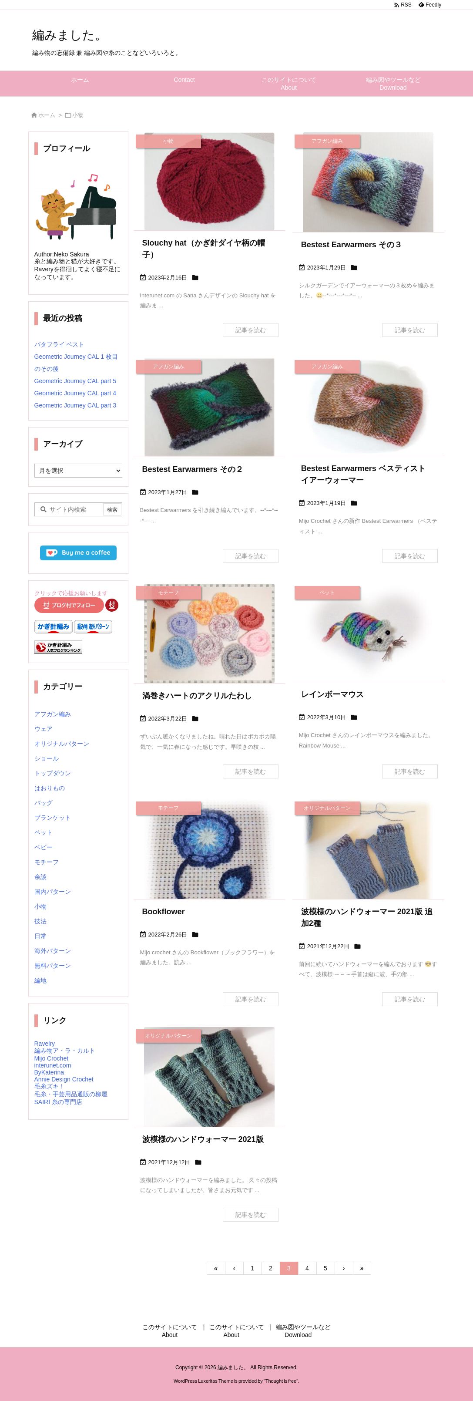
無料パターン (52, 965)
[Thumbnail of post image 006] (368, 183)
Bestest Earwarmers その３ (351, 244)
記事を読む (250, 330)
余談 (40, 876)
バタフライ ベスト (59, 344)
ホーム (46, 115)
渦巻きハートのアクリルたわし (197, 695)
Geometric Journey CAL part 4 (75, 393)
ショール (46, 758)
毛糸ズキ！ (49, 1086)
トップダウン (52, 773)
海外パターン (52, 950)
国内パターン (52, 891)
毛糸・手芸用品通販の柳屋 (70, 1094)
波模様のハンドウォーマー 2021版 (203, 1139)
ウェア (43, 728)
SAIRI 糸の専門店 (58, 1101)
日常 (40, 936)
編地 (40, 980)
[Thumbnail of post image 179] (209, 862)
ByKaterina (49, 1072)
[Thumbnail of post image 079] (368, 407)
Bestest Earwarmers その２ (192, 469)
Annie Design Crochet (64, 1079)
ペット (43, 832)
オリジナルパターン (61, 743)
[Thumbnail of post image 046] (368, 854)
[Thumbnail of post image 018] (368, 633)
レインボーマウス (332, 694)
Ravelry (44, 1043)
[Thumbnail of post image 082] (209, 1081)
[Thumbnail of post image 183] (209, 407)
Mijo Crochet (51, 1058)
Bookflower (163, 911)
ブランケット (52, 817)
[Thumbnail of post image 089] (209, 633)
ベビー (43, 847)
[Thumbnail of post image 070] (209, 181)
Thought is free (280, 1381)
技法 (40, 921)
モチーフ (46, 862)
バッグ (43, 802)
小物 (40, 906)
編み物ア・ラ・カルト (64, 1050)
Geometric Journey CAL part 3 (75, 405)
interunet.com (52, 1065)
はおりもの (49, 788)
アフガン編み (52, 714)
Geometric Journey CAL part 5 (75, 380)
